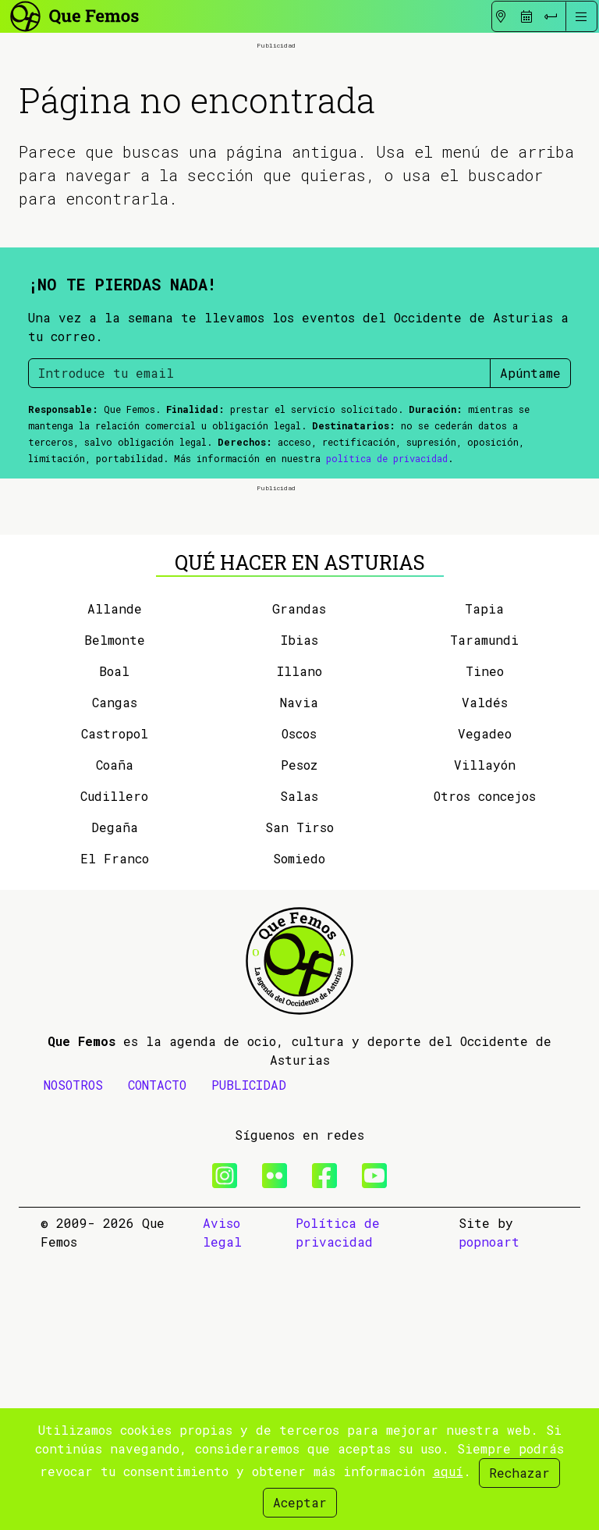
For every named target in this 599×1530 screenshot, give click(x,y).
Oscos (299, 1006)
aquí (448, 1471)
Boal (114, 943)
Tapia (484, 881)
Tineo (485, 943)
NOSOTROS (73, 1357)
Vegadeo (485, 1006)
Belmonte (114, 912)
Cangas (114, 974)
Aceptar (300, 1502)
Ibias (299, 912)
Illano (299, 943)
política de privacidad (387, 595)
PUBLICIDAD (248, 1357)
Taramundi (484, 912)
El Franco (114, 1131)
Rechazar (519, 1472)
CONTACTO (157, 1357)
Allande (114, 881)
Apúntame (530, 509)
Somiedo (299, 1131)
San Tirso (299, 1099)
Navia (299, 974)
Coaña (114, 1037)
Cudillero (114, 1068)
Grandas (299, 881)
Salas (299, 1068)
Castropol (114, 1006)
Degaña (114, 1099)
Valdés (485, 974)
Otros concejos (485, 1068)
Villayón (485, 1037)
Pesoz (299, 1037)
